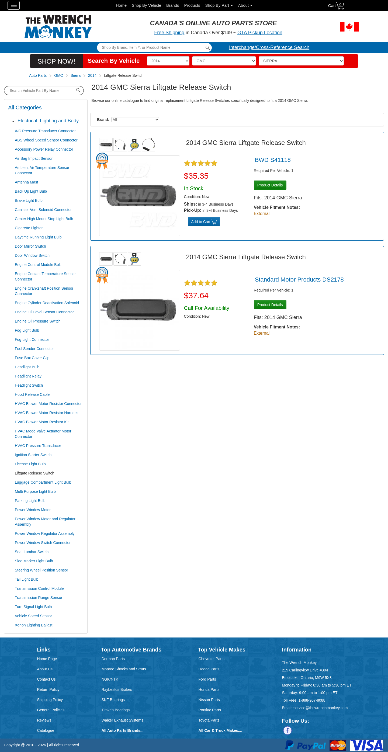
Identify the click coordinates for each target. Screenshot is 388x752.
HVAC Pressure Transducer (38, 445)
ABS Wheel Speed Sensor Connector (46, 140)
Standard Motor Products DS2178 (299, 279)
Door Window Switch (32, 255)
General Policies (50, 710)
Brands (172, 5)
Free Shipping (169, 32)
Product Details (270, 185)
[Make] (224, 60)
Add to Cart (204, 222)
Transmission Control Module (39, 588)
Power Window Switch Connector (43, 542)
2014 (92, 75)
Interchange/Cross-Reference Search (269, 47)
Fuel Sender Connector (34, 348)
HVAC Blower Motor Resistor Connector (48, 403)
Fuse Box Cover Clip (32, 358)
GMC (58, 75)
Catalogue (45, 730)
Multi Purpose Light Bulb (35, 491)
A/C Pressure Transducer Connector (45, 131)
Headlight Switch (29, 385)
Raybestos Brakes (117, 689)
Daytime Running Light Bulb (38, 237)
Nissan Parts (209, 700)
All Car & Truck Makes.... (220, 730)
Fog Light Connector (32, 339)
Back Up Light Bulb (31, 191)
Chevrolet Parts (211, 659)
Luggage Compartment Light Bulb (43, 482)
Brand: (103, 119)
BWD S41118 (273, 160)
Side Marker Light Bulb (34, 561)
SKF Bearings (113, 700)
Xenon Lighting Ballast (33, 625)
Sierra (76, 75)
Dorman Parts (113, 659)
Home (121, 5)
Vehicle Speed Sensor (33, 616)
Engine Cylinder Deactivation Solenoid (47, 303)
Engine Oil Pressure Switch (38, 321)
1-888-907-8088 (312, 700)
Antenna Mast (26, 182)
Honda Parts (209, 689)
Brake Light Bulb (29, 200)
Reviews (44, 720)
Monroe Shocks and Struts (124, 669)
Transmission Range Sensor (38, 597)
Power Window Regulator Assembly (45, 533)
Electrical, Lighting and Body (48, 120)
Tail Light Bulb (26, 579)
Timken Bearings (116, 710)
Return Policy (48, 689)
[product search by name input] (44, 90)
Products (192, 5)
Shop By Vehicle (146, 5)
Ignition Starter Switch (33, 455)
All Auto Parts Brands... (123, 730)
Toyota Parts (209, 720)
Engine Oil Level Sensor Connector (44, 312)
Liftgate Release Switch (34, 473)
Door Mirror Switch (30, 246)
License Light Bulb (30, 464)
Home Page (47, 659)
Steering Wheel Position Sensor (41, 570)
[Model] (301, 60)
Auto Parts (38, 75)
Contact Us (46, 679)
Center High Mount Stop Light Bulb (44, 219)
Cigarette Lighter (29, 228)
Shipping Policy (50, 700)
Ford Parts (207, 679)
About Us (45, 669)
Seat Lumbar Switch (31, 552)
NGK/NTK (110, 679)
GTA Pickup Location (259, 32)
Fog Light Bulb (27, 330)
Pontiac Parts (210, 710)
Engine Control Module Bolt (38, 264)
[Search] (154, 47)
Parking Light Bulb (30, 500)
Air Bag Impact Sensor (34, 158)
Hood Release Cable (32, 394)
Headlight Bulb (27, 367)
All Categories (25, 107)
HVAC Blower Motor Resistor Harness (46, 413)
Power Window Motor (33, 510)
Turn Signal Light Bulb (33, 607)
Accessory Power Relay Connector (44, 149)
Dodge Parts (209, 669)
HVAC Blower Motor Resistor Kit (42, 422)
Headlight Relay (28, 376)
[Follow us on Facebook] (287, 730)
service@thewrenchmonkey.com (320, 708)
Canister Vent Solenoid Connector (43, 209)
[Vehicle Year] (168, 60)
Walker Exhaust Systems (122, 720)
